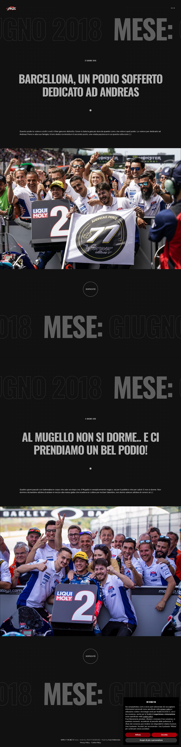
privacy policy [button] (165, 709)
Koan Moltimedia (114, 740)
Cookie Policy (96, 743)
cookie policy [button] (148, 717)
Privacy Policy (85, 743)
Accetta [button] (164, 735)
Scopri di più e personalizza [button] (151, 740)
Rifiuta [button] (138, 735)
